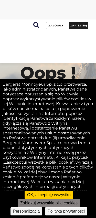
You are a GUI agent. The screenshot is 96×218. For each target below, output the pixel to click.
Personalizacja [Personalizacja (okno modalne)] (26, 211)
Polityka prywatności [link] (66, 211)
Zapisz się (78, 25)
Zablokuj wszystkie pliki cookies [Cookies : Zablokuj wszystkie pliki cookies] (49, 203)
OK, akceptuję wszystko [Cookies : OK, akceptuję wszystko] (49, 195)
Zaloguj (55, 25)
